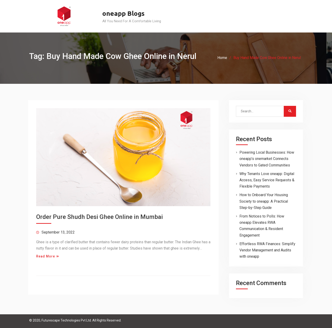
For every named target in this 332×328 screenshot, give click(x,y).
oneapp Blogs (123, 13)
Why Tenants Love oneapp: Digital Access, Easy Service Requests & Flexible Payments (266, 180)
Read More (45, 256)
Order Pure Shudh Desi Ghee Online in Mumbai (99, 216)
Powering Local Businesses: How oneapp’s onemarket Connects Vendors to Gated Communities (266, 158)
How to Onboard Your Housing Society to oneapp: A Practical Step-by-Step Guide (263, 201)
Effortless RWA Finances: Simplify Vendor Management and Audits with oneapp (267, 250)
